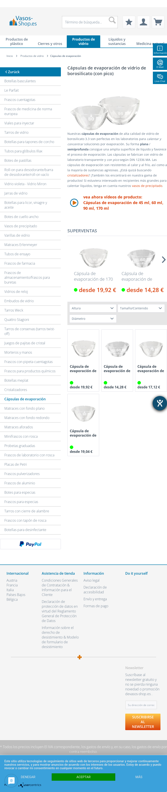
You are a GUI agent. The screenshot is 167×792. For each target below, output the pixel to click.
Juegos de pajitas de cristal (24, 343)
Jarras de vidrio (15, 193)
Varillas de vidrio (17, 235)
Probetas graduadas (19, 445)
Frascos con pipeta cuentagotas (28, 361)
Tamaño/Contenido (134, 308)
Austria (12, 580)
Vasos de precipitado (20, 226)
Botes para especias (19, 492)
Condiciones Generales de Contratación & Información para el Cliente (60, 587)
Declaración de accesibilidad (95, 589)
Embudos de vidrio (19, 301)
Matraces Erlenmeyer (20, 244)
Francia (12, 585)
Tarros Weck (13, 310)
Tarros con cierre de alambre (26, 511)
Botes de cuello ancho (21, 216)
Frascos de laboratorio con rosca (29, 455)
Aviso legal (92, 580)
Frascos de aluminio (19, 483)
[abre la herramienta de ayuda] (160, 403)
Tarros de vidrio (16, 132)
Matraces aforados (18, 427)
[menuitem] (8, 3)
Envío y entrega (95, 599)
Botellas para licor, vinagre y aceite (25, 205)
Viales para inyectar (19, 123)
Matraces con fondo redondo (26, 417)
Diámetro (78, 319)
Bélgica (12, 599)
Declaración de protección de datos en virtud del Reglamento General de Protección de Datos (60, 611)
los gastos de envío (95, 746)
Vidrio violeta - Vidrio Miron (25, 184)
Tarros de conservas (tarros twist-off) (29, 331)
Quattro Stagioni (16, 319)
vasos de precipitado (147, 186)
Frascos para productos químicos (29, 371)
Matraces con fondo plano (24, 408)
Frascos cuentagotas (19, 99)
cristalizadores (78, 175)
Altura (76, 308)
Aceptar (84, 777)
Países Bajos (16, 594)
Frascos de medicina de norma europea (28, 111)
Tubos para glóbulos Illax (23, 151)
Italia (10, 589)
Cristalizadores (15, 389)
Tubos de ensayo (17, 254)
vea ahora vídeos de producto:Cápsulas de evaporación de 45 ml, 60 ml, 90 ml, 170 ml (123, 202)
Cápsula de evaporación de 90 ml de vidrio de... (83, 433)
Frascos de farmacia (19, 263)
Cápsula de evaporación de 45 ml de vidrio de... (141, 276)
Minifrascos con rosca (21, 436)
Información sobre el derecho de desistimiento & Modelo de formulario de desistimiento (60, 637)
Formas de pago (96, 606)
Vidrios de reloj (16, 291)
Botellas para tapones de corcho (29, 141)
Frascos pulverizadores (22, 473)
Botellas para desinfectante (25, 529)
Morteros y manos (18, 352)
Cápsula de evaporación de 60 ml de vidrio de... (150, 368)
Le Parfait (11, 90)
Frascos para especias (21, 501)
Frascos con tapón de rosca (25, 520)
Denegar (28, 777)
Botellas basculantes (20, 81)
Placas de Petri (15, 464)
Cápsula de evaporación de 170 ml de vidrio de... (93, 276)
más (138, 777)
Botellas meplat (16, 380)
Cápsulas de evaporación (25, 399)
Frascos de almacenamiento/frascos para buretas (27, 277)
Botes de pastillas (17, 160)
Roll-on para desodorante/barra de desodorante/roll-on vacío (28, 172)
